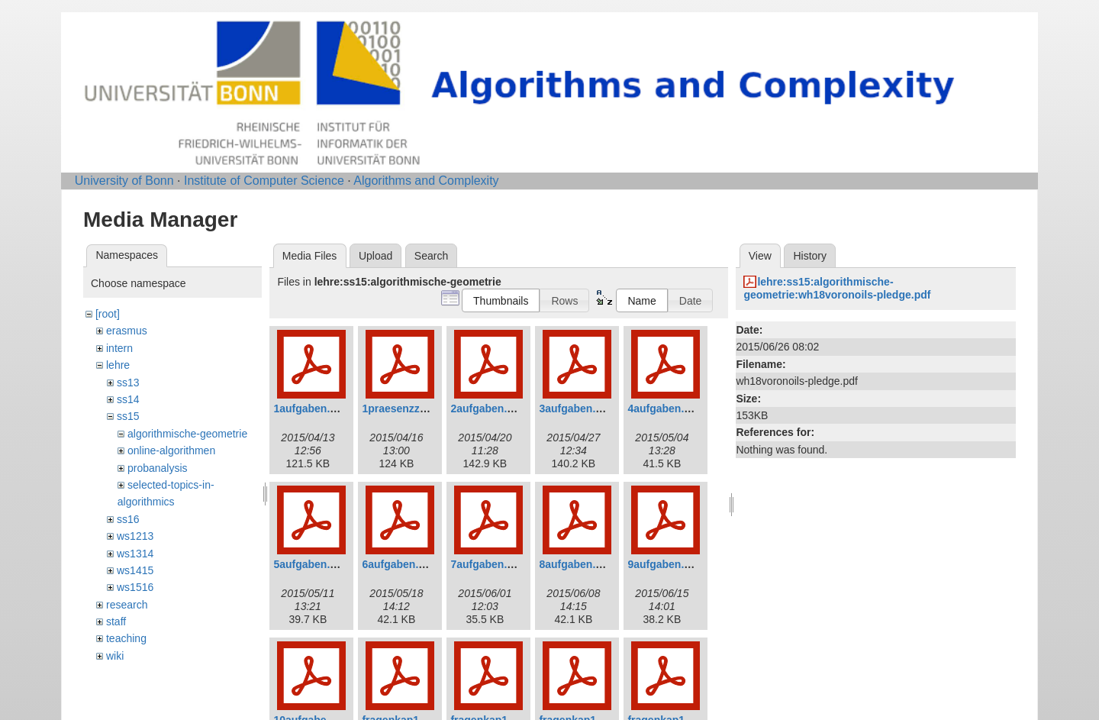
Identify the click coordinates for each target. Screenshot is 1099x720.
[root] (107, 314)
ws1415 (135, 570)
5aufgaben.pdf (309, 564)
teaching (126, 638)
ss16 (128, 519)
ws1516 (135, 587)
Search (431, 256)
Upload (375, 256)
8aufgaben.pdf (575, 564)
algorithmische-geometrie (187, 434)
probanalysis (157, 468)
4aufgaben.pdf (664, 408)
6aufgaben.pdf (398, 564)
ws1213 (135, 536)
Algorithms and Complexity (425, 180)
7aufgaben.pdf (487, 564)
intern (119, 348)
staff (116, 621)
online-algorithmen (171, 450)
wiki (115, 656)
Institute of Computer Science (264, 180)
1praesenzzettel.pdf (411, 408)
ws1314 (135, 553)
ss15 (128, 416)
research (126, 605)
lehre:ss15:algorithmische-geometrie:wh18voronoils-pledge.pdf (836, 288)
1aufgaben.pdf (309, 408)
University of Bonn (124, 180)
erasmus (126, 330)
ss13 (128, 382)
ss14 (128, 399)
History (810, 256)
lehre (118, 365)
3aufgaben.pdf (575, 408)
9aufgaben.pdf (664, 564)
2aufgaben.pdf (487, 408)
